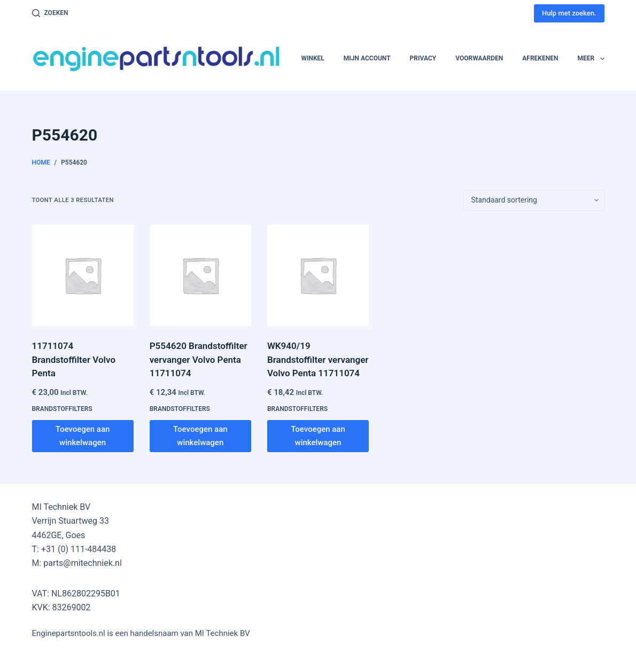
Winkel (312, 58)
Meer (590, 58)
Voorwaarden (479, 58)
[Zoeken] (50, 13)
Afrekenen (540, 58)
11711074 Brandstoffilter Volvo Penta (74, 359)
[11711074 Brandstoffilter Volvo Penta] (83, 275)
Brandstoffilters (62, 409)
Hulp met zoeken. (569, 13)
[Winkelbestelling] (533, 200)
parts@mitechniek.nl (82, 563)
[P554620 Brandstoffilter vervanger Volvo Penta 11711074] (200, 275)
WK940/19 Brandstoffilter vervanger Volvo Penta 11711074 (318, 359)
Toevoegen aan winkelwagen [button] (83, 435)
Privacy (423, 58)
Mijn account (367, 58)
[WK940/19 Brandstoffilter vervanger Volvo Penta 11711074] (318, 275)
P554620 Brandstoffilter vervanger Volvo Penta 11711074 (198, 359)
